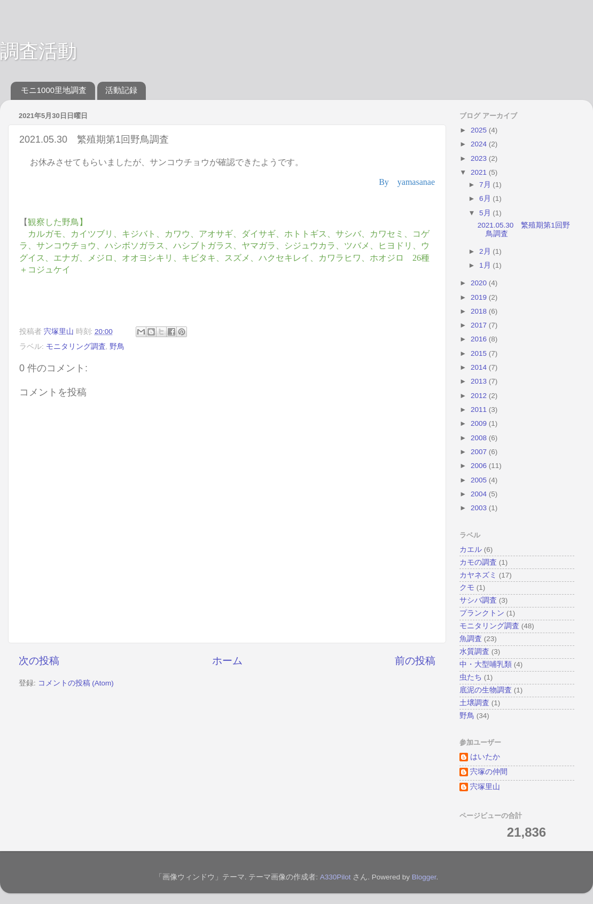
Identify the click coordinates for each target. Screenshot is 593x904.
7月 (486, 185)
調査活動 (38, 51)
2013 (480, 381)
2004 (480, 494)
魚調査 (470, 639)
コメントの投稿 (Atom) (76, 683)
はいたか (485, 757)
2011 (480, 410)
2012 (480, 396)
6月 (486, 198)
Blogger (424, 877)
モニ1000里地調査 (54, 90)
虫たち (470, 677)
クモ (466, 587)
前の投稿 (415, 660)
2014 (480, 367)
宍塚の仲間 (489, 772)
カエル (470, 549)
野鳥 (117, 346)
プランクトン (481, 613)
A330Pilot (335, 877)
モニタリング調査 (76, 346)
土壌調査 (474, 703)
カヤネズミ (478, 575)
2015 (480, 353)
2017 (480, 325)
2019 (480, 297)
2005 (480, 480)
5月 (486, 213)
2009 (480, 423)
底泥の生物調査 (485, 690)
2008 (480, 438)
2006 (480, 466)
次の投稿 (39, 660)
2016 (480, 339)
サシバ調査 (478, 600)
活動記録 (121, 90)
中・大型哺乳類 (485, 664)
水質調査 (474, 652)
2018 (480, 311)
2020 (480, 283)
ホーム (227, 660)
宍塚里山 (485, 787)
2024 (480, 144)
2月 (486, 251)
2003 (480, 508)
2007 (480, 452)
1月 (486, 265)
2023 (480, 158)
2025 (480, 130)
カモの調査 (478, 562)
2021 (480, 172)
